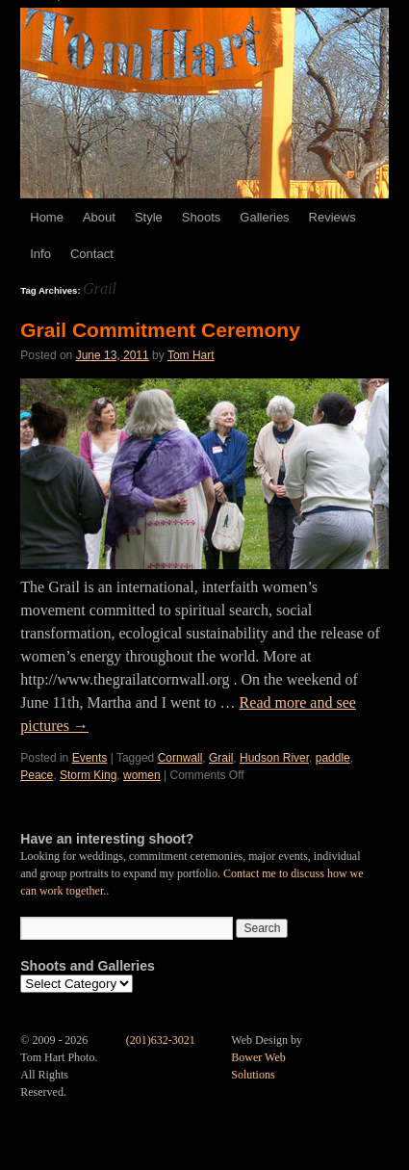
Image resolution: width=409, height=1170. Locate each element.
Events (90, 758)
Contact (92, 254)
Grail (221, 758)
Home (47, 217)
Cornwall (180, 758)
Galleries (264, 217)
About (99, 217)
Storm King (88, 775)
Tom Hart (191, 355)
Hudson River (274, 758)
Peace (36, 775)
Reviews (332, 217)
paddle (333, 758)
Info (40, 254)
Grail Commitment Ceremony (160, 330)
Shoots (201, 217)
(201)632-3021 (160, 1040)
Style (149, 217)
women (142, 775)
